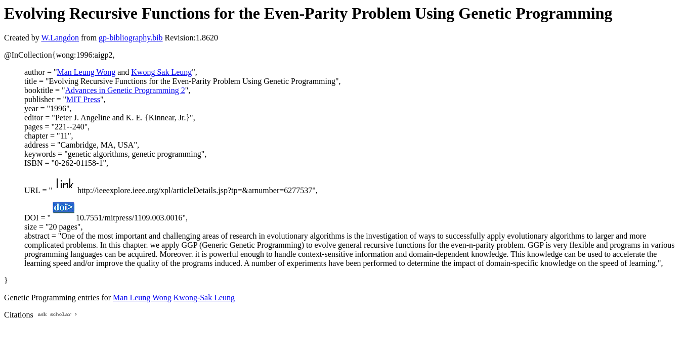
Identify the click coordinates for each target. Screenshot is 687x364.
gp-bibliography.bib (131, 37)
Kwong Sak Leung (161, 72)
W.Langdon (60, 37)
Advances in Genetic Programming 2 (125, 90)
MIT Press (83, 99)
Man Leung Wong (86, 72)
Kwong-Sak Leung (204, 297)
